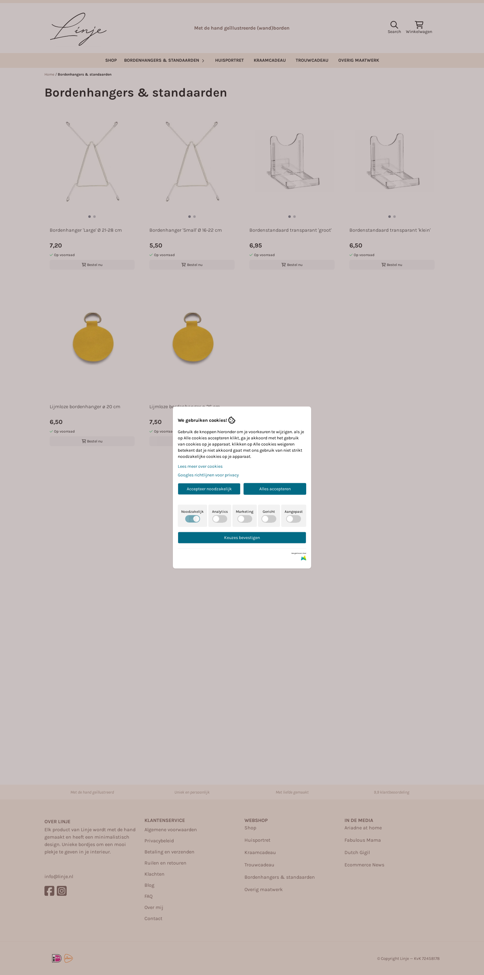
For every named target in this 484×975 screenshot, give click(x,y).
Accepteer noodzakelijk (209, 489)
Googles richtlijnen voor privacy (208, 475)
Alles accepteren (275, 489)
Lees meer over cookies (200, 466)
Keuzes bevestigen (242, 537)
